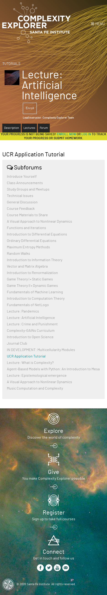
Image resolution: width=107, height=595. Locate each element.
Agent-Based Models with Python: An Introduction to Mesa (53, 369)
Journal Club (17, 343)
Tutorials (11, 64)
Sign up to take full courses (53, 519)
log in (86, 134)
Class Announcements (25, 183)
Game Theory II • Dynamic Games (32, 286)
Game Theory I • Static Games (30, 279)
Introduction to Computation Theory (36, 298)
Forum (44, 128)
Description (11, 128)
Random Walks (18, 253)
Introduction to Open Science (30, 337)
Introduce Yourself (22, 176)
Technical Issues (20, 196)
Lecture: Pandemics (23, 311)
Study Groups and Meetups (28, 189)
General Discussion (22, 202)
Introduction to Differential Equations (37, 234)
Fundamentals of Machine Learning (35, 292)
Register (54, 513)
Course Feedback (21, 208)
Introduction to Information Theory (34, 260)
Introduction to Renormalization (32, 273)
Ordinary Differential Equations (31, 241)
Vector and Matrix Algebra (27, 266)
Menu (100, 24)
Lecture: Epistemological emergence (37, 375)
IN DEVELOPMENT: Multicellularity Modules (41, 350)
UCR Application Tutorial (26, 356)
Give (53, 472)
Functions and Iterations (26, 228)
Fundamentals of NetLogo (28, 305)
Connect (53, 552)
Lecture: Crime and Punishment (32, 324)
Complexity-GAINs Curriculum (31, 330)
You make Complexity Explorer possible (53, 478)
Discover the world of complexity (53, 437)
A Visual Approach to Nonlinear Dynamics (39, 221)
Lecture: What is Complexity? (30, 363)
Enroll (30, 108)
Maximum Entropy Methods (28, 247)
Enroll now (66, 134)
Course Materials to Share (27, 215)
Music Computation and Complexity (35, 388)
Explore (53, 431)
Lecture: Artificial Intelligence (31, 318)
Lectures (29, 128)
